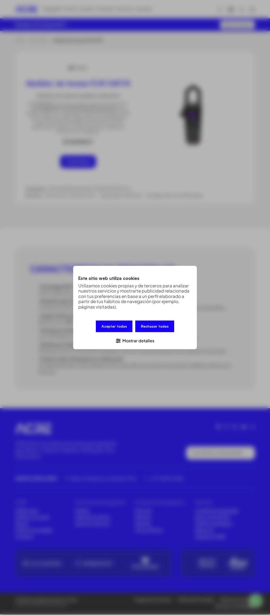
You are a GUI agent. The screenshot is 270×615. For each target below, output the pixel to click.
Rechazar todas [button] (154, 327)
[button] (135, 340)
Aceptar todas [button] (114, 327)
